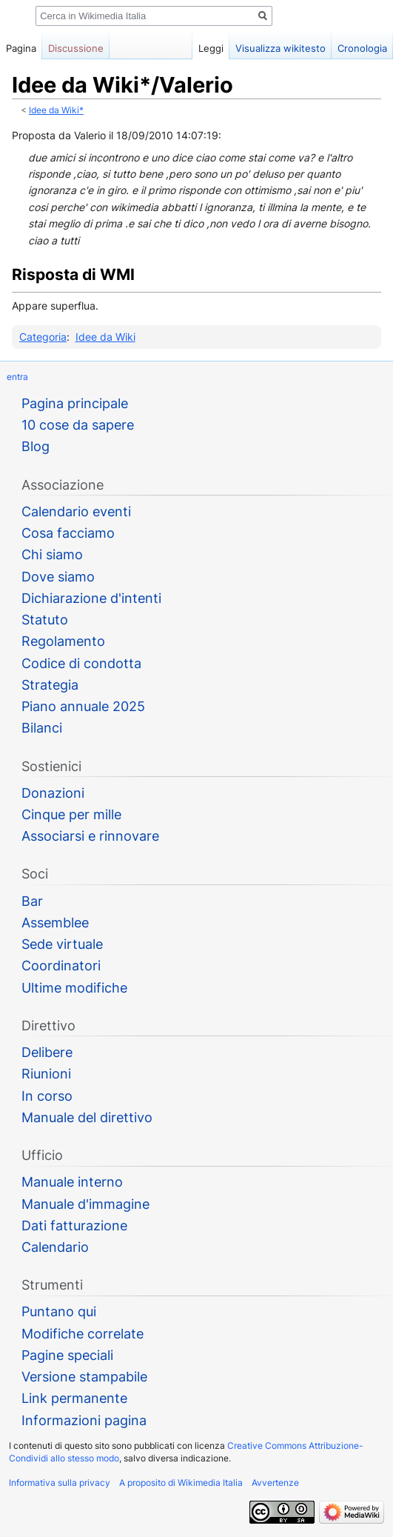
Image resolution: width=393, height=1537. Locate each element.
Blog (35, 446)
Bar (32, 901)
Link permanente (74, 1398)
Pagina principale (74, 403)
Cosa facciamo (68, 533)
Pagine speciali (67, 1355)
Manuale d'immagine (85, 1204)
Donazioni (52, 793)
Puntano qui (58, 1311)
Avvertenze (275, 1482)
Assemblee (55, 922)
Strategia (49, 685)
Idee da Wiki (105, 336)
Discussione (76, 48)
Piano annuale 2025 (83, 706)
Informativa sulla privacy (59, 1482)
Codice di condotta (81, 663)
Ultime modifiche (74, 988)
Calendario (55, 1247)
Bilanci (41, 728)
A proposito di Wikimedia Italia (181, 1482)
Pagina (21, 48)
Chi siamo (52, 554)
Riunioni (46, 1073)
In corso (47, 1096)
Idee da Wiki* (56, 110)
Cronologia (362, 48)
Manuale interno (72, 1182)
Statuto (44, 619)
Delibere (47, 1052)
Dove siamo (58, 576)
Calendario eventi (76, 511)
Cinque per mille (71, 814)
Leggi (211, 48)
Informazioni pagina (84, 1420)
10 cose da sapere (77, 425)
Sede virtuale (62, 944)
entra (17, 376)
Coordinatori (61, 965)
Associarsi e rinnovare (90, 836)
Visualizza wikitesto (280, 48)
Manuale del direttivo (86, 1117)
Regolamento (63, 641)
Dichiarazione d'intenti (91, 598)
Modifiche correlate (82, 1333)
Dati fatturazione (74, 1225)
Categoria (43, 336)
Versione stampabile (84, 1376)
